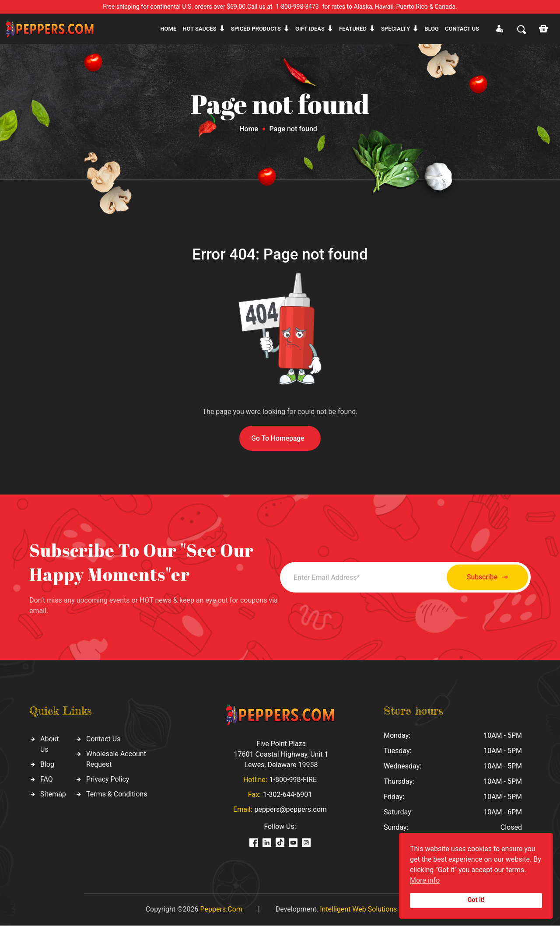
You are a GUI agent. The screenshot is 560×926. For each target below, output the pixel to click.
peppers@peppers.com (291, 810)
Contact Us (103, 739)
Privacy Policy (108, 779)
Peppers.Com (221, 909)
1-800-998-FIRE (293, 780)
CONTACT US (462, 28)
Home (168, 28)
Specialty (395, 28)
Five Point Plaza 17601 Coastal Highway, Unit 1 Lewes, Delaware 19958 (281, 754)
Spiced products (256, 28)
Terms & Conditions (116, 794)
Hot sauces (199, 28)
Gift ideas (310, 28)
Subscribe (482, 577)
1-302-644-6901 (287, 795)
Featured (353, 28)
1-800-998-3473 (297, 6)
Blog (431, 28)
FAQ (46, 779)
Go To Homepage (278, 438)
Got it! (476, 900)
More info (425, 880)
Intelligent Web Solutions (358, 909)
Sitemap (53, 794)
